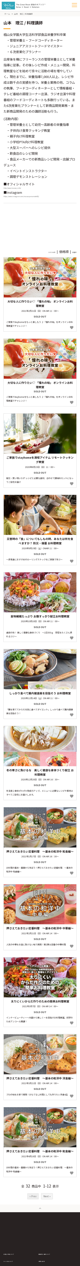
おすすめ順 (42, 258)
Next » (46, 1202)
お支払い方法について (15, 1260)
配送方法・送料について (52, 1260)
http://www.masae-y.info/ (23, 189)
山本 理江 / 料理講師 (23, 14)
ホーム (7, 14)
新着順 (72, 258)
